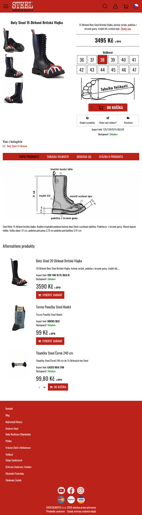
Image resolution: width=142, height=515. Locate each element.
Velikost (9, 454)
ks (40, 387)
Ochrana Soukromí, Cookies (18, 467)
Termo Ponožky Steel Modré (53, 307)
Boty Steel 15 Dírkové (17, 146)
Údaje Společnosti (14, 460)
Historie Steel (12, 428)
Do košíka (111, 107)
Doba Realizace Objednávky (18, 434)
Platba (8, 441)
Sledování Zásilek (13, 480)
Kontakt (9, 408)
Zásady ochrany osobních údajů (81, 511)
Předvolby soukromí (55, 511)
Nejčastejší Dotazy (14, 422)
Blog (8, 415)
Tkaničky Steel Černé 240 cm (54, 353)
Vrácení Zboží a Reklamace (18, 447)
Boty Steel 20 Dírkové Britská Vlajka (59, 260)
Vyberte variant (50, 295)
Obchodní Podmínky (15, 473)
